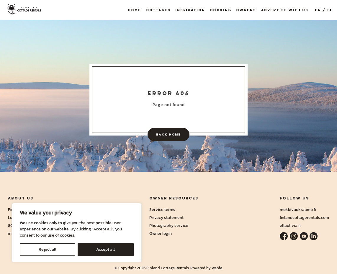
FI (329, 10)
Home (134, 10)
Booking (220, 10)
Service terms (162, 209)
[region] (77, 232)
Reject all (47, 249)
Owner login (160, 233)
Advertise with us (284, 10)
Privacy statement (166, 217)
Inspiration (190, 10)
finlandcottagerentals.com (304, 217)
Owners (246, 10)
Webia (217, 268)
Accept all (105, 249)
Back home (168, 134)
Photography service (168, 225)
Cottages (158, 10)
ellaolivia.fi (290, 225)
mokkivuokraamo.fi (298, 209)
